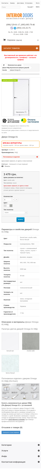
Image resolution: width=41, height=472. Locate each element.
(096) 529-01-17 (13, 24)
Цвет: (5, 180)
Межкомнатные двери (14, 65)
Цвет (6, 203)
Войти (37, 6)
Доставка (20, 3)
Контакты (5, 3)
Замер (12, 3)
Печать (7, 166)
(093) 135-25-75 (24, 28)
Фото (37, 3)
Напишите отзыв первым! (18, 164)
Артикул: (5, 150)
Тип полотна (9, 209)
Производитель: (8, 152)
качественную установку (16, 419)
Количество (8, 196)
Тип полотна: (8, 183)
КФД (16, 152)
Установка (28, 3)
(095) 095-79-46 (28, 24)
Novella (4, 70)
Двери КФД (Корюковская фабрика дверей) (15, 67)
